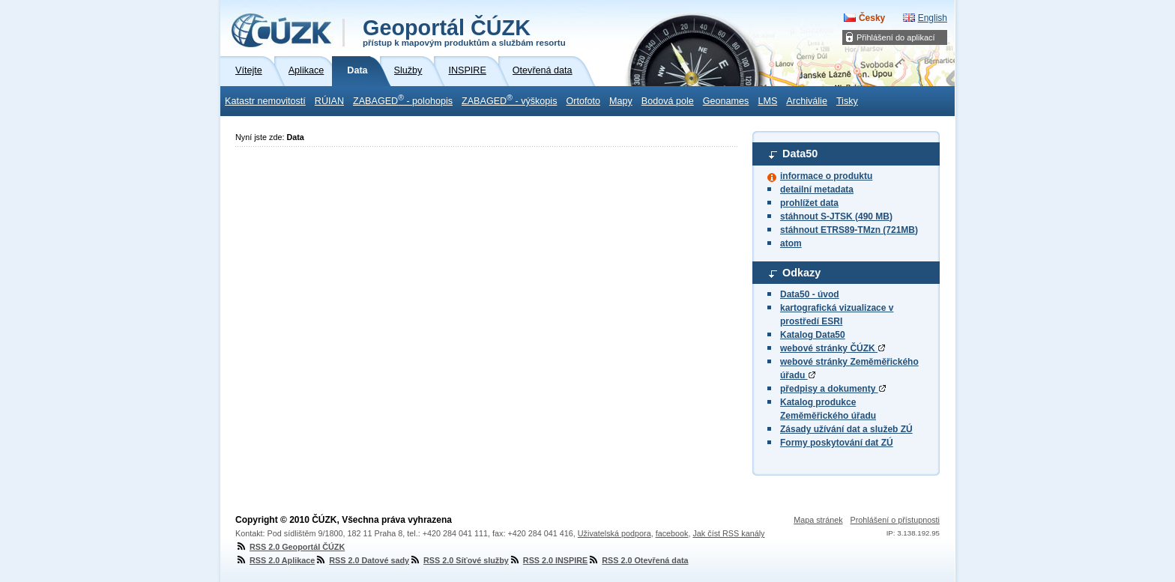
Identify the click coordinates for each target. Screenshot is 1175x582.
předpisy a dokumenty (833, 389)
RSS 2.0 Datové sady (362, 560)
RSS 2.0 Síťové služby (459, 560)
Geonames (726, 101)
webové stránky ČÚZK (832, 348)
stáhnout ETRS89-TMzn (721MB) (849, 230)
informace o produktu (826, 176)
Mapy (620, 101)
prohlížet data (809, 203)
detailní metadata (817, 189)
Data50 (800, 154)
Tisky (847, 101)
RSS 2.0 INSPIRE (548, 560)
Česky (872, 18)
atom (791, 243)
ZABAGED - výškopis (509, 99)
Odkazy (801, 273)
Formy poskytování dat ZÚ (836, 442)
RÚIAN (329, 101)
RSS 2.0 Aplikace (275, 560)
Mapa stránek (818, 519)
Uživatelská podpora (614, 533)
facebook (672, 533)
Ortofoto (583, 101)
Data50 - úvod (809, 294)
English (932, 18)
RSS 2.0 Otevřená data (638, 560)
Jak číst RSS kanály (728, 533)
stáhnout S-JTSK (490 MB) (836, 216)
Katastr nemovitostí (265, 101)
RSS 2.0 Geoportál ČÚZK (290, 546)
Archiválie (806, 101)
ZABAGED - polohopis (403, 99)
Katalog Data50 (812, 335)
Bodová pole (667, 101)
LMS (767, 101)
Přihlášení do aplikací (896, 37)
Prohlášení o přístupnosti (895, 519)
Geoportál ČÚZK (464, 31)
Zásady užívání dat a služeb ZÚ (846, 429)
